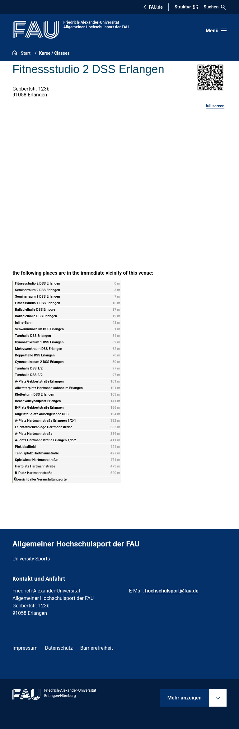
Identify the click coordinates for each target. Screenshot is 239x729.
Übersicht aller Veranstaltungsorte (40, 479)
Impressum (25, 648)
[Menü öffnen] (216, 30)
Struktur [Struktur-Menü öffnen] (186, 6)
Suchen (215, 7)
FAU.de (153, 7)
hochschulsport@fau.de (171, 591)
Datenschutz (59, 648)
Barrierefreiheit (96, 648)
